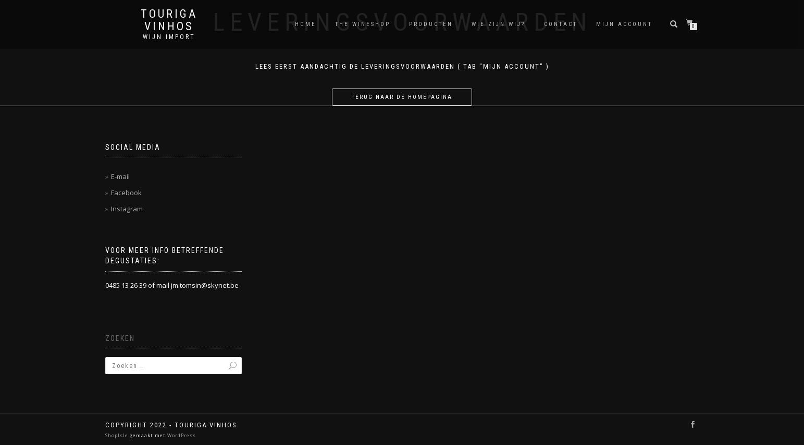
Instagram (127, 208)
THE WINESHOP (362, 24)
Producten (431, 24)
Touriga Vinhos (169, 20)
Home (305, 24)
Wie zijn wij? (498, 24)
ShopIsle (117, 435)
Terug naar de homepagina (402, 97)
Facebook (126, 192)
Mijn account (624, 24)
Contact (560, 24)
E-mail (120, 176)
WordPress (181, 435)
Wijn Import (169, 37)
